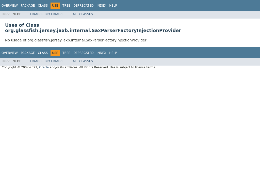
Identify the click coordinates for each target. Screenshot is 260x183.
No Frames (54, 14)
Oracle (44, 67)
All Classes (83, 14)
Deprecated (83, 5)
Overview (10, 5)
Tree (66, 5)
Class (43, 5)
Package (28, 5)
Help (113, 5)
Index (101, 5)
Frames (36, 14)
